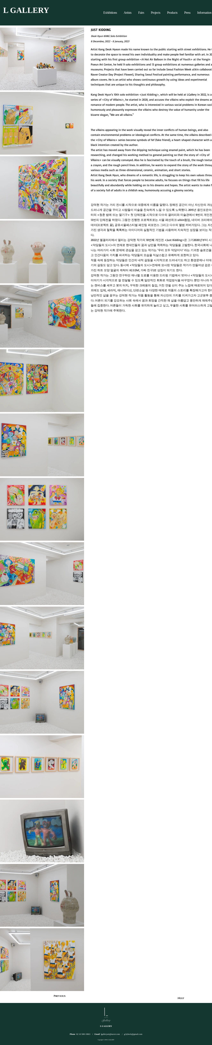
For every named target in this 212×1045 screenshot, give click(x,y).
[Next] (176, 998)
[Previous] (64, 996)
